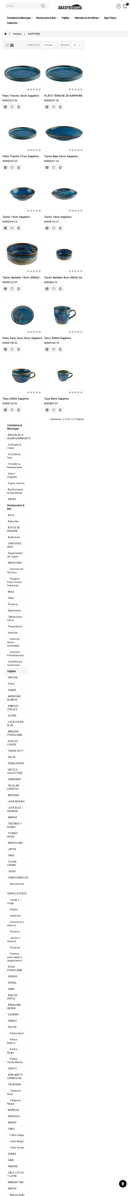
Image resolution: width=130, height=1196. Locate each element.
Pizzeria (10, 182)
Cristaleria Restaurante (19, 72)
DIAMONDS (11, 320)
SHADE (9, 251)
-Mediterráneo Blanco (18, 793)
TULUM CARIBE (14, 388)
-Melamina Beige (16, 824)
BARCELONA (12, 370)
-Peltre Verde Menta (18, 548)
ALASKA (10, 711)
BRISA (9, 981)
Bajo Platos (110, 18)
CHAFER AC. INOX (15, 135)
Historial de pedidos (68, 1157)
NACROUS (11, 592)
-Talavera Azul (14, 573)
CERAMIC (10, 511)
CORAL (9, 943)
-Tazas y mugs (14, 420)
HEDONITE (11, 1006)
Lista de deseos (67, 1162)
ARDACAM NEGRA (16, 505)
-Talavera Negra (15, 580)
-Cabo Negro (13, 617)
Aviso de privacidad (45, 1153)
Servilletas (11, 1043)
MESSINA (10, 332)
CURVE (9, 755)
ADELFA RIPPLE (14, 498)
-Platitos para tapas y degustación (18, 466)
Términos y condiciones (45, 1157)
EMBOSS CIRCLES (16, 263)
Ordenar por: (77, 45)
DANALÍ (9, 517)
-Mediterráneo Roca (17, 805)
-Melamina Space (16, 862)
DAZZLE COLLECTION (18, 313)
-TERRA (10, 818)
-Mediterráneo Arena (18, 786)
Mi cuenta (64, 1153)
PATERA (10, 238)
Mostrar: (108, 45)
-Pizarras (11, 457)
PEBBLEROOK (13, 307)
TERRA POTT (13, 294)
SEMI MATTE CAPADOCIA (20, 561)
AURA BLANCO (14, 993)
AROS (8, 1031)
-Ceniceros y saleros (18, 439)
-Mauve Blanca (14, 674)
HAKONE (10, 642)
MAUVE (9, 661)
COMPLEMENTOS (15, 401)
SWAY (9, 492)
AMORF (9, 598)
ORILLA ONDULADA (16, 1018)
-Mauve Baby (13, 667)
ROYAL (9, 686)
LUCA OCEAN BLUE (16, 276)
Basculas (10, 116)
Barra (8, 109)
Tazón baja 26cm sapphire (104, 156)
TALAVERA (11, 567)
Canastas (11, 1037)
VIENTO (9, 555)
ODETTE (10, 930)
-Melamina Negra (16, 855)
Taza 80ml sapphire (100, 398)
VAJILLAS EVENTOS (17, 326)
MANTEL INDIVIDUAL (17, 1049)
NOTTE (9, 955)
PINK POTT (11, 893)
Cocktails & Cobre (15, 59)
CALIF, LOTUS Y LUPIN (18, 649)
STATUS (10, 692)
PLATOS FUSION (15, 288)
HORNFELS (11, 774)
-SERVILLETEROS (16, 413)
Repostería (11, 188)
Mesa (8, 169)
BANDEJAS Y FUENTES (18, 761)
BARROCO (11, 730)
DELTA (9, 301)
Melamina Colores (16, 811)
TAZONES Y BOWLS (17, 357)
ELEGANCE (11, 912)
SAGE (8, 382)
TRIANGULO (12, 880)
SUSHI (9, 395)
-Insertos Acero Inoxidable (21, 213)
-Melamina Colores (17, 836)
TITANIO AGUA (14, 363)
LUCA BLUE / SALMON (18, 345)
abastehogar (93, 1180)
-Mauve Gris (13, 680)
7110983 (91, 1163)
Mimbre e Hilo (13, 1056)
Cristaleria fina (14, 66)
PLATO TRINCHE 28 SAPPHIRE (107, 95)
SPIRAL (9, 486)
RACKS (9, 97)
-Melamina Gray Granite (20, 849)
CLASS (9, 749)
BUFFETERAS (13, 768)
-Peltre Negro (14, 542)
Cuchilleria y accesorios (19, 226)
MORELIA (10, 586)
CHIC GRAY (11, 924)
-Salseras (11, 432)
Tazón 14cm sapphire (101, 217)
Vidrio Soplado (14, 78)
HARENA (10, 974)
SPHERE (10, 480)
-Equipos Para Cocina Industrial (18, 162)
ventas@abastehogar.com (100, 1171)
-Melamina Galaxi (16, 843)
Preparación (12, 201)
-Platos (10, 426)
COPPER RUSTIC (15, 918)
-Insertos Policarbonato (20, 219)
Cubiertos (11, 1087)
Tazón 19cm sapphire (59, 217)
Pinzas (9, 1093)
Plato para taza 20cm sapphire (66, 338)
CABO (8, 605)
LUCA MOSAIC (13, 338)
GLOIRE (9, 269)
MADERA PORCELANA (18, 282)
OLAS (8, 874)
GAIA (8, 636)
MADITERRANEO (15, 780)
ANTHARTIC (12, 717)
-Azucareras (13, 407)
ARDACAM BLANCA (17, 257)
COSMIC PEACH (14, 905)
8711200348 (93, 1167)
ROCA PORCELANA (16, 473)
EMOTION (11, 968)
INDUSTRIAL (12, 147)
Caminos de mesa (16, 1062)
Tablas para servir (16, 194)
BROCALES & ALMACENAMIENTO (16, 52)
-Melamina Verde (16, 868)
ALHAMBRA (12, 887)
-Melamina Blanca (16, 830)
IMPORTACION (13, 899)
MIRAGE (10, 351)
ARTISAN (10, 724)
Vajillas (17, 33)
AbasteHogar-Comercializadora (99, 1175)
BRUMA (9, 736)
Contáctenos (65, 1165)
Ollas (8, 176)
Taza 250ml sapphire (59, 398)
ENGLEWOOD (12, 937)
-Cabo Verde (13, 624)
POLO (8, 244)
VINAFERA (11, 705)
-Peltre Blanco (14, 536)
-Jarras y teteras (16, 451)
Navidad (10, 1068)
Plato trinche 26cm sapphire (64, 95)
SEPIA (9, 987)
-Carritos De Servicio (18, 153)
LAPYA (9, 376)
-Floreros (11, 445)
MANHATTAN (13, 655)
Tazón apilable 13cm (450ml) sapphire (70, 277)
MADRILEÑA (12, 949)
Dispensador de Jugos (18, 141)
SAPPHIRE (34, 33)
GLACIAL (10, 999)
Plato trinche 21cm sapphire (64, 156)
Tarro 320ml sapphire (101, 338)
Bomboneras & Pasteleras (20, 91)
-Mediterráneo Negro (18, 799)
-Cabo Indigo (13, 611)
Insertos (10, 207)
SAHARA (10, 1012)
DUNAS (9, 630)
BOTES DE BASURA (16, 122)
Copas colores (13, 84)
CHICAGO (10, 743)
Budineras (11, 128)
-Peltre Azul (13, 530)
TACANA (10, 699)
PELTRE (9, 523)
